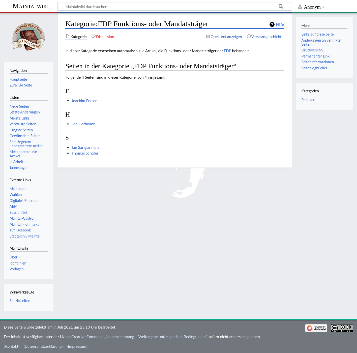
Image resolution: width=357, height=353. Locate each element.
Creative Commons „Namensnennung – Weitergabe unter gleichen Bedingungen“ (138, 336)
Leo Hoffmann (84, 124)
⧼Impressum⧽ (77, 346)
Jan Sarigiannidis (85, 147)
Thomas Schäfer (85, 153)
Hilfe (280, 24)
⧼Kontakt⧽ (12, 346)
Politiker (307, 100)
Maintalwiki (31, 6)
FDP (227, 50)
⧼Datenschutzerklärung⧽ (43, 346)
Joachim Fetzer (84, 100)
